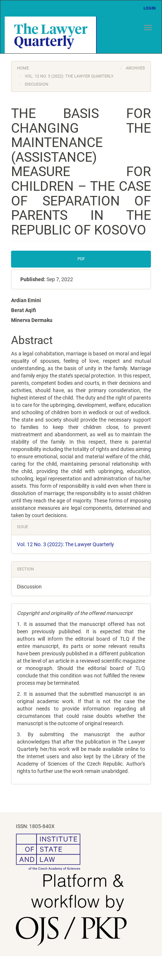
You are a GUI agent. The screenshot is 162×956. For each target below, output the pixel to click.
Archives (135, 68)
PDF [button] (81, 259)
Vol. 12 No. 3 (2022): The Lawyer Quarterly (69, 76)
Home (23, 68)
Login (150, 8)
